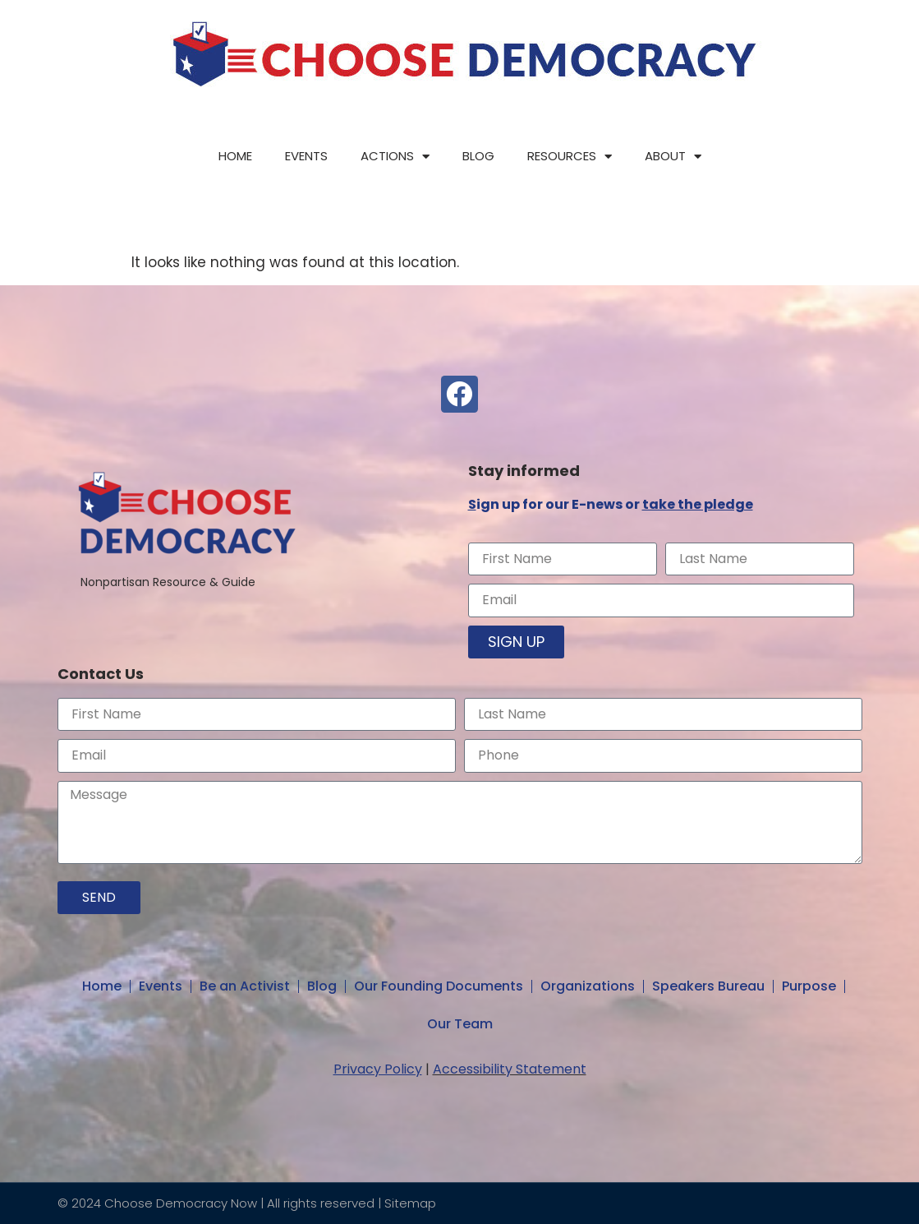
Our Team (460, 1023)
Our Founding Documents (438, 986)
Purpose (809, 986)
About (673, 156)
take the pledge (697, 504)
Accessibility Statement (509, 1069)
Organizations (587, 986)
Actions (395, 156)
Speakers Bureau (708, 986)
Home (235, 155)
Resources (569, 156)
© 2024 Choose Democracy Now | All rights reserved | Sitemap (246, 1203)
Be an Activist (245, 986)
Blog (478, 155)
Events (306, 155)
